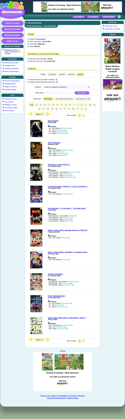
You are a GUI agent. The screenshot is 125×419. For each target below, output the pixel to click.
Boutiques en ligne (11, 105)
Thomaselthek (40, 39)
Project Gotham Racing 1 (56, 296)
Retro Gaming (9, 111)
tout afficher (52, 74)
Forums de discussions (12, 81)
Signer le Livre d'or (11, 87)
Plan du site (72, 396)
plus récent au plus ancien (64, 99)
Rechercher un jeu (111, 26)
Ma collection (12, 29)
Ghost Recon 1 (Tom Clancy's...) (59, 164)
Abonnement (108, 17)
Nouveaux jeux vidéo (11, 63)
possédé (62, 74)
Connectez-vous (10, 50)
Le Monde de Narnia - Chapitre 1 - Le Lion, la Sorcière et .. (68, 186)
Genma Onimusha (54, 143)
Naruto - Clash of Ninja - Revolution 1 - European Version (68, 252)
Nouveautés (12, 59)
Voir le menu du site (34, 23)
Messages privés (10, 84)
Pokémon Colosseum (55, 274)
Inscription (78, 17)
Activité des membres (12, 68)
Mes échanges (12, 35)
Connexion (93, 17)
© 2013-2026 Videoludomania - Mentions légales (62, 398)
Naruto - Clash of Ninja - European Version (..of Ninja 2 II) (67, 230)
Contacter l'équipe (10, 90)
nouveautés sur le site (83, 99)
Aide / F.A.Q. (12, 41)
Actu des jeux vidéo (11, 108)
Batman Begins (53, 121)
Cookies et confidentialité (59, 396)
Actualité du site (10, 66)
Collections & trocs (11, 99)
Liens (12, 95)
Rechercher (113, 22)
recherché (71, 74)
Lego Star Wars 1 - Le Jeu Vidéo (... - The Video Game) (66, 208)
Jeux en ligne (9, 102)
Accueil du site (45, 396)
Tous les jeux (12, 23)
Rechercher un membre (112, 29)
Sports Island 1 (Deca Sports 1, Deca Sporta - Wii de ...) (67, 318)
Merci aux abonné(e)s (12, 71)
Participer (12, 77)
